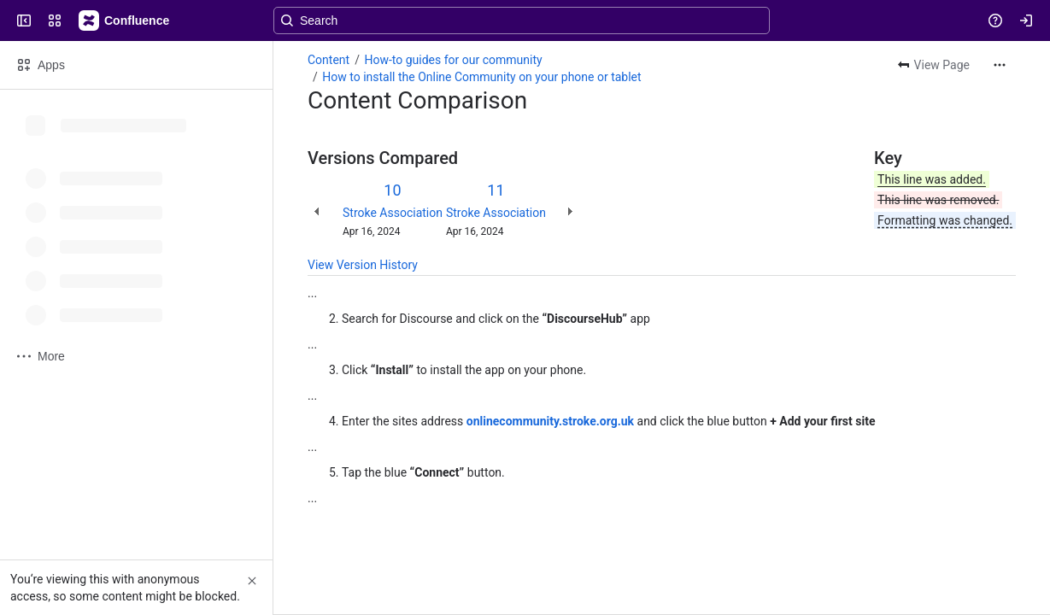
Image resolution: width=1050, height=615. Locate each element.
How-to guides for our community (453, 60)
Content (328, 60)
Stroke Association (393, 213)
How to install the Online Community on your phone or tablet (481, 77)
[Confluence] (124, 20)
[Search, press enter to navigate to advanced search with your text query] (521, 20)
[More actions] (999, 65)
